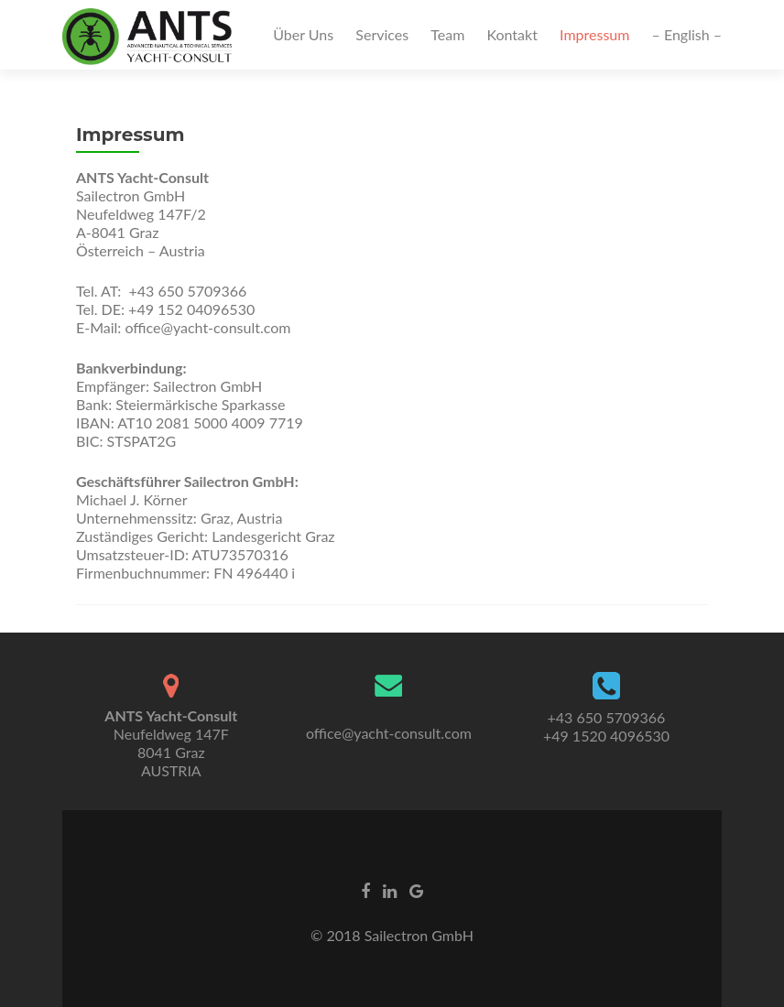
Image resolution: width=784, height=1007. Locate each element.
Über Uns (303, 34)
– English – (687, 34)
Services (381, 34)
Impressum (594, 34)
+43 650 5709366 (607, 717)
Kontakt (511, 34)
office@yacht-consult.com (389, 733)
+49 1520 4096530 (606, 735)
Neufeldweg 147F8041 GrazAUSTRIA (170, 743)
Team (447, 34)
